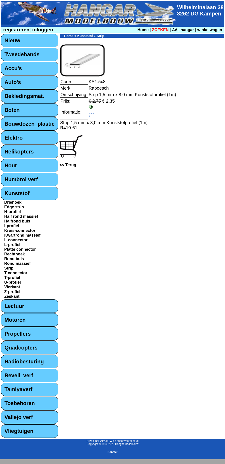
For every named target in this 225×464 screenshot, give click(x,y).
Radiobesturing (24, 361)
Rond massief (17, 263)
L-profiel (12, 244)
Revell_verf (18, 375)
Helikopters (19, 152)
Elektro (13, 138)
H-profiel (12, 211)
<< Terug (67, 165)
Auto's (12, 82)
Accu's (13, 68)
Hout (10, 165)
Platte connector (20, 249)
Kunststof (17, 193)
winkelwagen (209, 30)
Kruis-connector (19, 230)
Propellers (17, 334)
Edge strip (14, 207)
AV (175, 30)
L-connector (16, 240)
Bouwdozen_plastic (29, 124)
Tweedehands (22, 54)
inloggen (42, 29)
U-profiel (12, 282)
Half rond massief (21, 216)
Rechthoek (14, 254)
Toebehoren (19, 403)
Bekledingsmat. (24, 96)
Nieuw (12, 40)
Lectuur (14, 306)
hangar (187, 30)
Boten (12, 110)
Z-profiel (12, 291)
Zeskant (11, 296)
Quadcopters (21, 348)
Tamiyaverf (18, 389)
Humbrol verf (21, 179)
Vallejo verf (18, 417)
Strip (8, 268)
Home (143, 30)
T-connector (15, 273)
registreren (16, 29)
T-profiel (12, 277)
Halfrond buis (17, 221)
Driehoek (12, 202)
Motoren (15, 320)
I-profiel (11, 226)
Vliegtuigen (18, 431)
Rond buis (14, 259)
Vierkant (12, 287)
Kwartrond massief (22, 235)
